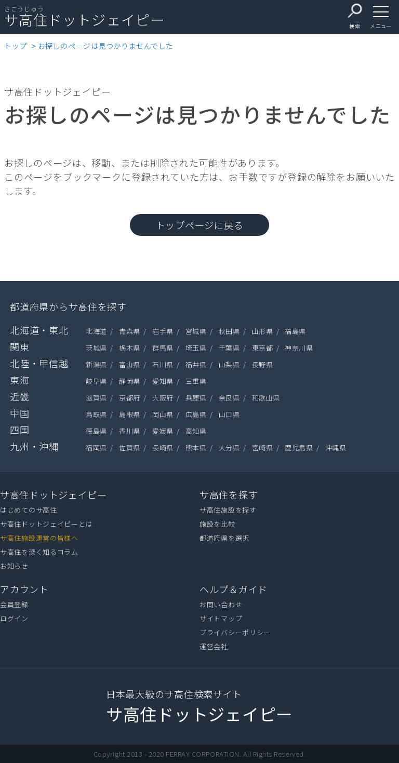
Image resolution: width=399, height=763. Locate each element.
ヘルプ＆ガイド (234, 589)
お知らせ (14, 566)
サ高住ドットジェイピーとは (46, 524)
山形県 (262, 331)
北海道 (96, 331)
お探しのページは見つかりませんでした (106, 46)
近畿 (19, 396)
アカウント (24, 589)
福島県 (295, 331)
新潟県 (96, 364)
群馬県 (163, 348)
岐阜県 (96, 381)
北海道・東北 (39, 330)
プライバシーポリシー (235, 632)
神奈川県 (299, 348)
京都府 (129, 398)
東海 (19, 379)
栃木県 (129, 348)
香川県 (129, 431)
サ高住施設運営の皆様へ (39, 538)
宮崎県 (262, 447)
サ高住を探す (229, 494)
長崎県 (163, 447)
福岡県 (96, 447)
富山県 (129, 364)
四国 (19, 429)
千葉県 (229, 348)
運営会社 (214, 646)
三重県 (196, 381)
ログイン (14, 618)
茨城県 (96, 348)
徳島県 (96, 431)
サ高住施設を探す (228, 510)
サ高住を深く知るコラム (39, 552)
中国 (19, 413)
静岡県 (129, 381)
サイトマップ (221, 618)
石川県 (163, 364)
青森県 (129, 331)
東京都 (262, 348)
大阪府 (163, 398)
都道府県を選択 (224, 538)
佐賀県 (129, 447)
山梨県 (229, 364)
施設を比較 (217, 524)
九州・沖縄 (34, 446)
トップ (15, 46)
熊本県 (196, 447)
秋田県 (229, 331)
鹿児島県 (299, 447)
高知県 (196, 431)
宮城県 (196, 331)
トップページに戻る (199, 225)
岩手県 (163, 331)
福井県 (196, 364)
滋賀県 (96, 398)
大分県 (229, 447)
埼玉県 (196, 348)
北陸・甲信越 (39, 363)
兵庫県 (196, 398)
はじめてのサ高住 (28, 510)
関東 (19, 346)
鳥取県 (96, 414)
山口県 (229, 414)
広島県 (196, 414)
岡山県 (163, 414)
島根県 (129, 414)
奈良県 (229, 398)
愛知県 (163, 381)
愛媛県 (163, 431)
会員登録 (14, 604)
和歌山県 (266, 398)
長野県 (262, 364)
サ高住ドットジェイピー (53, 494)
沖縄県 (336, 447)
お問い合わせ (221, 604)
